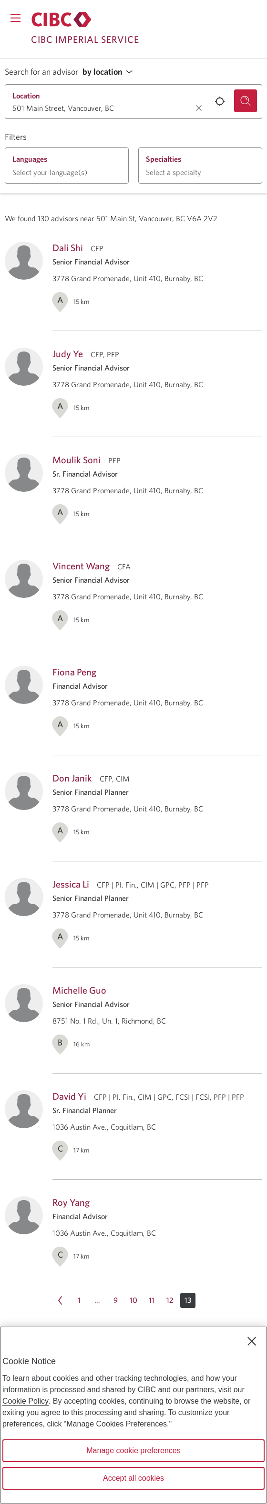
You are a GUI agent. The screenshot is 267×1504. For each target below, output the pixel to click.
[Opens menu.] (15, 18)
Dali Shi (67, 248)
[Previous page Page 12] (60, 1300)
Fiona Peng (74, 672)
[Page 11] (151, 1300)
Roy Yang (71, 1202)
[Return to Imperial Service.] (61, 19)
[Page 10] (133, 1300)
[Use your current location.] (219, 101)
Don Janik (72, 778)
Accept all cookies (133, 1478)
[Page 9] (115, 1300)
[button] (110, 72)
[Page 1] (79, 1300)
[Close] (251, 1341)
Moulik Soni (76, 460)
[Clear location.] (198, 108)
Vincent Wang (81, 566)
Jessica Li (70, 884)
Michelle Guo (79, 990)
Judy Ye (67, 354)
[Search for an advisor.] (245, 100)
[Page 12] (169, 1300)
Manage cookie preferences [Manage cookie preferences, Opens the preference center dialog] (133, 1450)
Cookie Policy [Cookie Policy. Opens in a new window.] (25, 1401)
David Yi (69, 1096)
